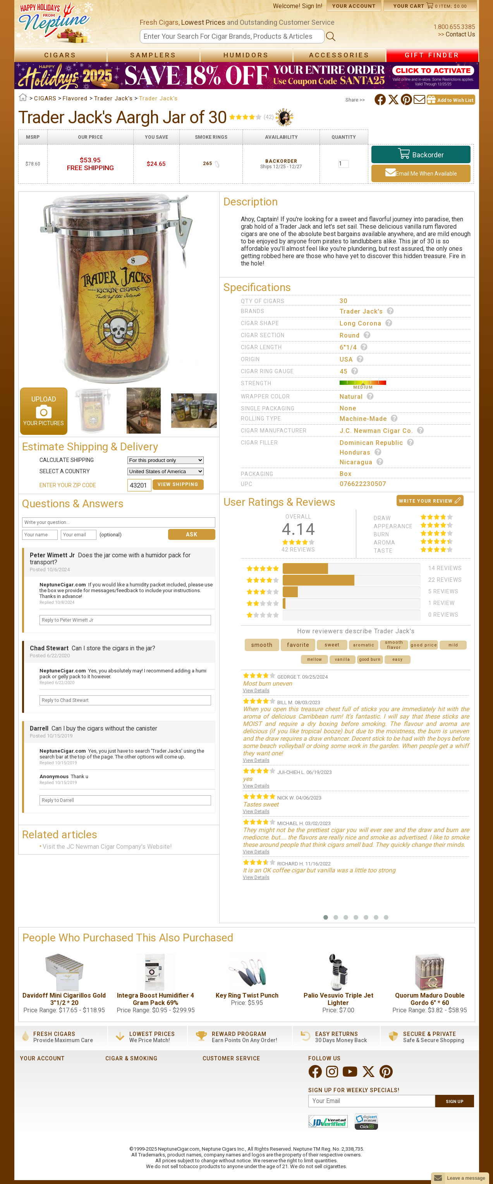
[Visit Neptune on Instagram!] (333, 1075)
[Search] (232, 36)
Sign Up (455, 1101)
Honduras (361, 452)
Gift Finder (432, 55)
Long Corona (366, 323)
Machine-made (369, 418)
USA (352, 359)
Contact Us (459, 34)
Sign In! (312, 6)
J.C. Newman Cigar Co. (382, 430)
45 (349, 371)
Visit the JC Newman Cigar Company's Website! (107, 846)
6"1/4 (354, 347)
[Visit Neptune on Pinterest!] (387, 1075)
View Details (256, 690)
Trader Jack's (367, 311)
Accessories (339, 55)
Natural (357, 396)
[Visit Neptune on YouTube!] (350, 1075)
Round (355, 335)
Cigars (60, 55)
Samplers (153, 55)
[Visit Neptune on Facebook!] (315, 1075)
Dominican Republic (377, 442)
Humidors (246, 55)
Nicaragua (362, 462)
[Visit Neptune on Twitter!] (369, 1075)
